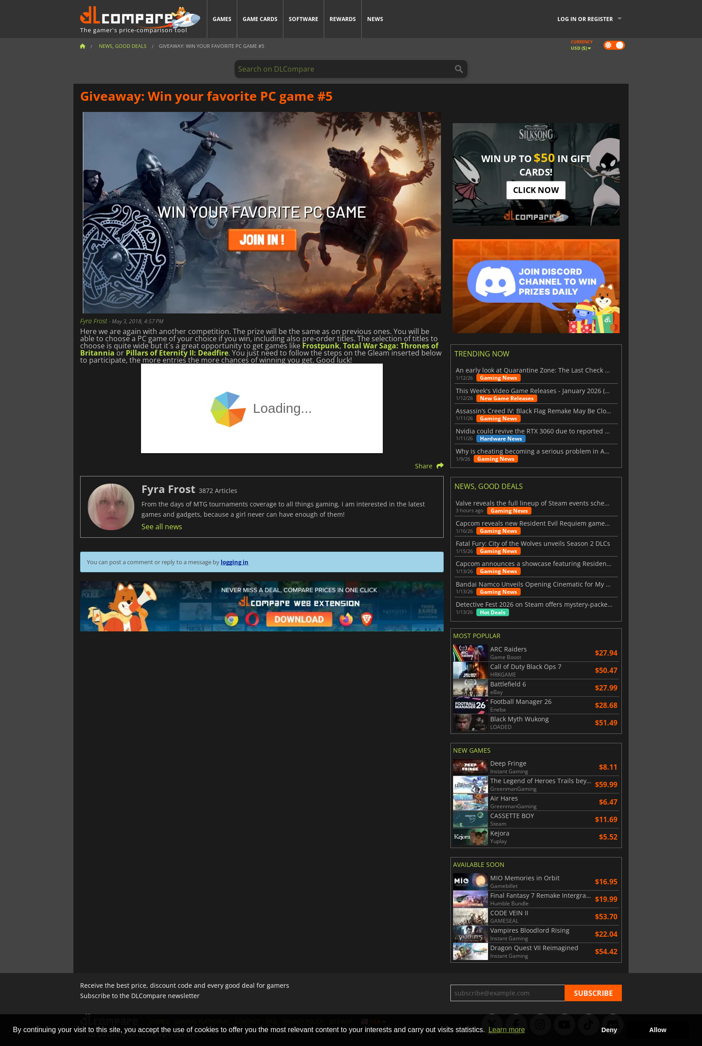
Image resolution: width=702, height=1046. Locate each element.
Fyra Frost (94, 321)
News (375, 19)
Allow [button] (657, 1029)
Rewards (343, 19)
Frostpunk (320, 346)
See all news (161, 527)
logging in (234, 562)
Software (303, 19)
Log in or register (585, 19)
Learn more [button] (506, 1029)
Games (222, 19)
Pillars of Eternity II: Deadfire (177, 353)
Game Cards (260, 19)
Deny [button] (609, 1029)
